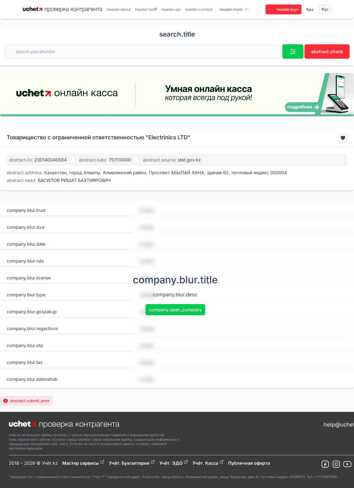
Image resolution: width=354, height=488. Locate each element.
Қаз (309, 9)
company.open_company (175, 309)
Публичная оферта (249, 463)
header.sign (283, 9)
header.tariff (146, 9)
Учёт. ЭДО (173, 463)
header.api (171, 9)
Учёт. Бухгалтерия (132, 463)
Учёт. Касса (208, 463)
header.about (119, 9)
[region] (177, 94)
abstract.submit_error (26, 401)
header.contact (198, 9)
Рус (325, 9)
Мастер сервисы (83, 463)
